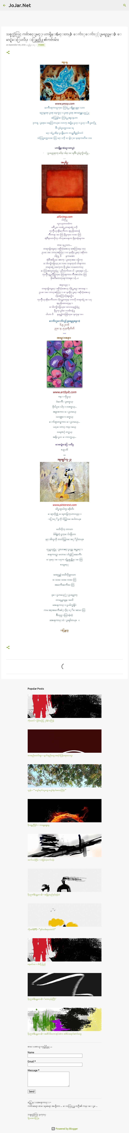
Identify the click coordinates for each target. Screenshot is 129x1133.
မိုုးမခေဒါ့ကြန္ (33, 1118)
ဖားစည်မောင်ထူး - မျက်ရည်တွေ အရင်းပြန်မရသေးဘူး (50, 755)
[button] (8, 53)
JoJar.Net (20, 5)
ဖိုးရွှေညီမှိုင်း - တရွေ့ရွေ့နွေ (38, 825)
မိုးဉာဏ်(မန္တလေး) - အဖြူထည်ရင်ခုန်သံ (44, 894)
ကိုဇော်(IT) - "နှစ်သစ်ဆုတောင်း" (42, 929)
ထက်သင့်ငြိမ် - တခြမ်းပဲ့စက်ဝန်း (41, 859)
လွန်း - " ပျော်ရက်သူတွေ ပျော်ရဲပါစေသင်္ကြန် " (47, 790)
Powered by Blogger (64, 1128)
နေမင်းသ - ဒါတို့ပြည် (37, 964)
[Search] (35, 5)
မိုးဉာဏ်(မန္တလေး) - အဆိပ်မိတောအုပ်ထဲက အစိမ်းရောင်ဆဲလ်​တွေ (54, 1033)
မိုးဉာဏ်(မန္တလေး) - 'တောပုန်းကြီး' (42, 999)
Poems (41, 45)
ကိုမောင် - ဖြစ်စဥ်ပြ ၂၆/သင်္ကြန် (41, 720)
